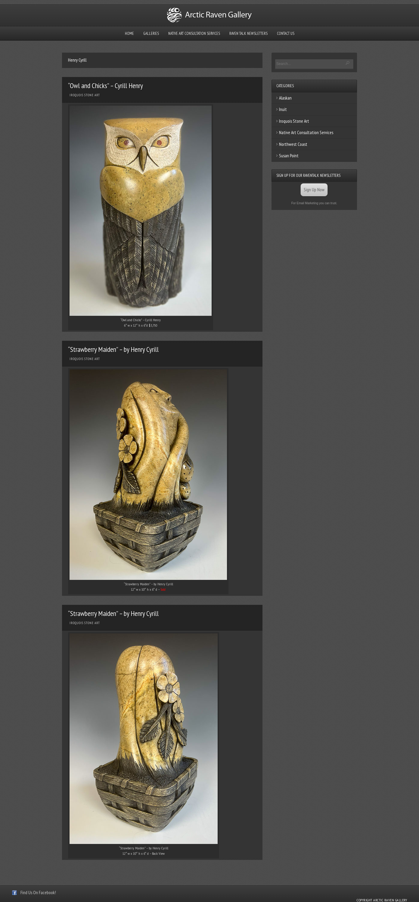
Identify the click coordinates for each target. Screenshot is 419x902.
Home (129, 33)
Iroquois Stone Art (85, 95)
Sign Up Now (314, 189)
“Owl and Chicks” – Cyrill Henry (105, 85)
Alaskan (285, 98)
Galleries (151, 33)
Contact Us (285, 33)
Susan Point (289, 156)
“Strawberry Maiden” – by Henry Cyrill (113, 349)
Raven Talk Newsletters (248, 33)
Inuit (283, 109)
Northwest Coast (293, 144)
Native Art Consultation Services (194, 33)
